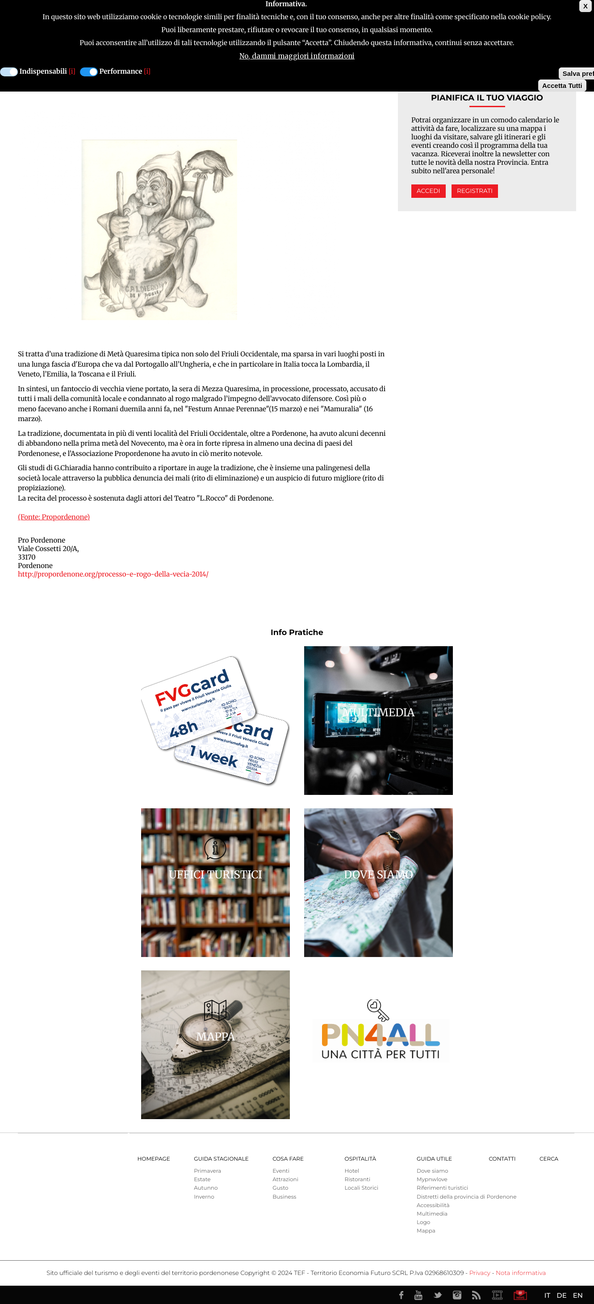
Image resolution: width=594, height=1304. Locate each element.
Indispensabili (43, 71)
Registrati (475, 191)
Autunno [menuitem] (206, 1188)
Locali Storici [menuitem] (361, 1188)
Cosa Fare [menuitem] (288, 1159)
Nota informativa (521, 1273)
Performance (121, 71)
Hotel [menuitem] (352, 1171)
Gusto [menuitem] (280, 1188)
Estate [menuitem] (202, 1179)
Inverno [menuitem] (204, 1197)
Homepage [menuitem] (154, 1159)
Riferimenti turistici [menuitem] (442, 1188)
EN (578, 1295)
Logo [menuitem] (423, 1222)
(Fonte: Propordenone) (54, 517)
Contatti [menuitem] (502, 1159)
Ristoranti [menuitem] (358, 1179)
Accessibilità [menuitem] (433, 1205)
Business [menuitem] (284, 1197)
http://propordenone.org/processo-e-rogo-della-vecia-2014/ (113, 574)
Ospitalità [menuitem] (360, 1159)
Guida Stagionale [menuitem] (221, 1159)
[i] (72, 71)
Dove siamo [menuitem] (432, 1171)
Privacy (479, 1273)
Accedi (428, 191)
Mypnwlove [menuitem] (432, 1179)
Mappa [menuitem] (426, 1231)
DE (561, 1295)
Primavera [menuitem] (207, 1171)
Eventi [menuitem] (280, 1171)
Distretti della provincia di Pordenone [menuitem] (466, 1197)
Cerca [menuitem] (549, 1159)
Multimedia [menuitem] (432, 1214)
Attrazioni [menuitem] (285, 1179)
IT (547, 1295)
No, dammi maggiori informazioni (297, 56)
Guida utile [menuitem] (434, 1159)
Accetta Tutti (562, 85)
